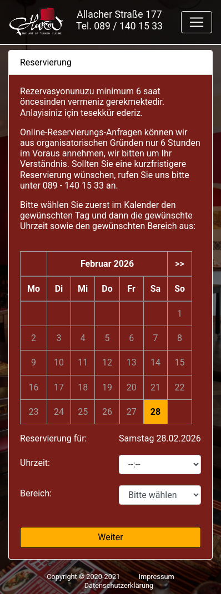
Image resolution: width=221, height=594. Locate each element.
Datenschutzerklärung (119, 585)
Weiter (110, 537)
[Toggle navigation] (196, 22)
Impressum (156, 576)
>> (179, 263)
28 (155, 412)
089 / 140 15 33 (128, 26)
